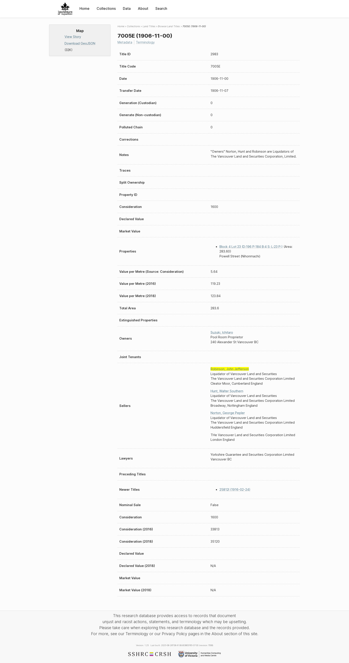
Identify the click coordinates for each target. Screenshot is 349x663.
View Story (73, 37)
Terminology (145, 42)
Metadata (125, 42)
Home (84, 8)
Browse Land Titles (169, 26)
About (143, 8)
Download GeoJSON (80, 43)
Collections (106, 8)
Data (127, 8)
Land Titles (149, 26)
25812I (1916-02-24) (234, 489)
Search (161, 8)
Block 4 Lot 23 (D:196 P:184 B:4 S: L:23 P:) (251, 246)
